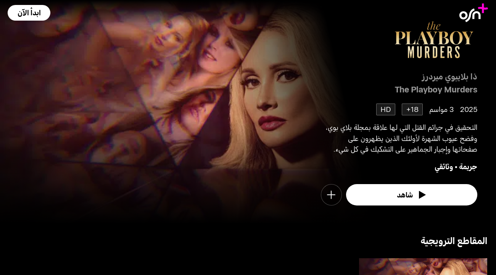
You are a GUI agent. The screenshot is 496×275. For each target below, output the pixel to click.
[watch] (411, 194)
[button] (29, 13)
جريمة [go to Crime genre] (468, 166)
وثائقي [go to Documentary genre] (444, 166)
